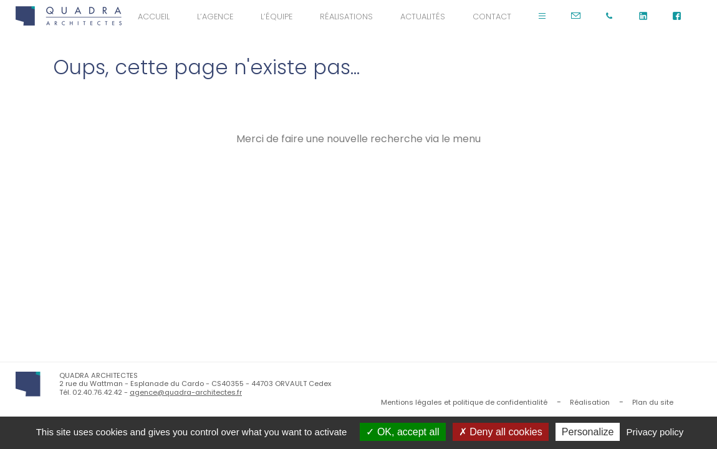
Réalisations (346, 16)
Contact (492, 16)
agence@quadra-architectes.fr (186, 392)
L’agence (215, 16)
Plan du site (652, 402)
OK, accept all (402, 432)
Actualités (422, 16)
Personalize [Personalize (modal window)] (588, 432)
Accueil (154, 16)
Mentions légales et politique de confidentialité (464, 402)
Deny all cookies (500, 432)
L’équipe (276, 16)
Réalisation (590, 402)
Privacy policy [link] (655, 432)
